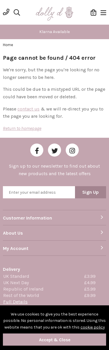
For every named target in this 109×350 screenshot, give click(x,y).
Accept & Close (54, 339)
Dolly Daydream (55, 13)
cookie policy (93, 327)
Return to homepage (22, 128)
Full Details (15, 301)
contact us (28, 109)
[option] (54, 32)
